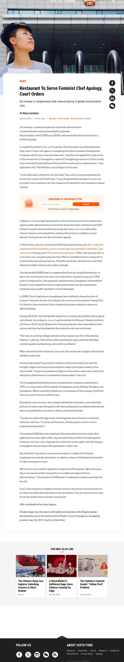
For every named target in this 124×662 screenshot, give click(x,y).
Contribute (82, 650)
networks (79, 229)
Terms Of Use (72, 654)
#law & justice (77, 118)
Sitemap (99, 654)
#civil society (64, 118)
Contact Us (114, 650)
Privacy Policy (87, 654)
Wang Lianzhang (30, 113)
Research (103, 650)
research (51, 320)
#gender (53, 118)
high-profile (49, 146)
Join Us (93, 650)
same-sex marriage (60, 248)
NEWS (23, 81)
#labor (88, 118)
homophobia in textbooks (84, 248)
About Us (71, 650)
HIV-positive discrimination (60, 252)
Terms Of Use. (74, 209)
